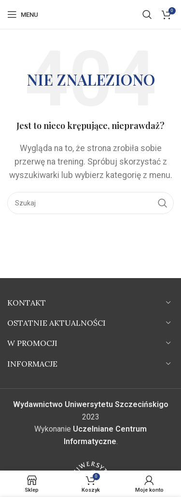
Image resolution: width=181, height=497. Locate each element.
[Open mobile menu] (22, 14)
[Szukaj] (147, 14)
